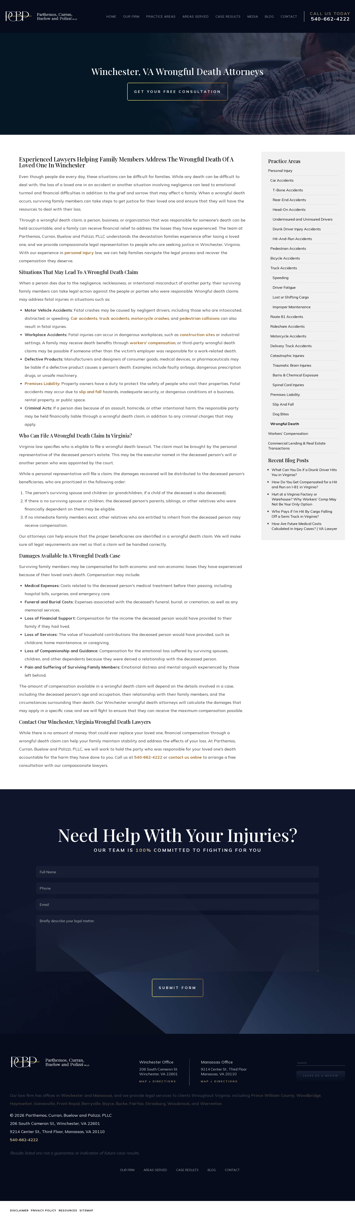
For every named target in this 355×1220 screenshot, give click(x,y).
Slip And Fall (283, 404)
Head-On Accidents (289, 209)
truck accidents (114, 318)
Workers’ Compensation (288, 433)
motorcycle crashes (150, 318)
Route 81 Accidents (286, 316)
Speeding (280, 277)
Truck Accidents (283, 268)
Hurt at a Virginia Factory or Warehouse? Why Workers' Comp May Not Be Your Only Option (304, 499)
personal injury (79, 252)
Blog (269, 16)
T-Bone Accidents (288, 190)
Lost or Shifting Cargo (291, 297)
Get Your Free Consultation (177, 92)
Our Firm (131, 16)
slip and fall (90, 391)
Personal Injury (280, 170)
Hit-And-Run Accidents (292, 238)
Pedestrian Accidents (288, 248)
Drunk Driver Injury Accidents (297, 229)
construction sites (197, 334)
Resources (68, 1210)
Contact (289, 16)
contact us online (185, 757)
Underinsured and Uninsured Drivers (303, 219)
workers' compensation (152, 342)
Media (252, 16)
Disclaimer (19, 1210)
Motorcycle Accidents (288, 336)
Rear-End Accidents (289, 199)
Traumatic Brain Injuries (292, 365)
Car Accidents (282, 180)
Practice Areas (161, 16)
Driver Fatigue (284, 287)
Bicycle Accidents (285, 258)
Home (111, 16)
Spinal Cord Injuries (288, 385)
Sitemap (86, 1210)
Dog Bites (281, 414)
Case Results (228, 16)
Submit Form (178, 987)
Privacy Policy (43, 1210)
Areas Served (195, 16)
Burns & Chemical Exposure (295, 375)
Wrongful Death (284, 423)
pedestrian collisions (200, 318)
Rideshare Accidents (287, 326)
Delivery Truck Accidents (291, 346)
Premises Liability (42, 383)
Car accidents (84, 318)
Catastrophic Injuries (287, 355)
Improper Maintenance (292, 307)
